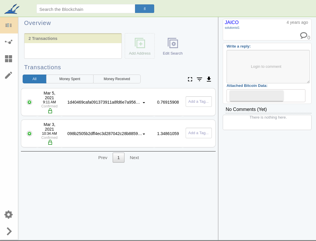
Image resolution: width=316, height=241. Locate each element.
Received (117, 79)
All (34, 79)
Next (134, 157)
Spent (69, 79)
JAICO (232, 22)
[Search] (144, 8)
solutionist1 (232, 27)
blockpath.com (12, 9)
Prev (102, 157)
